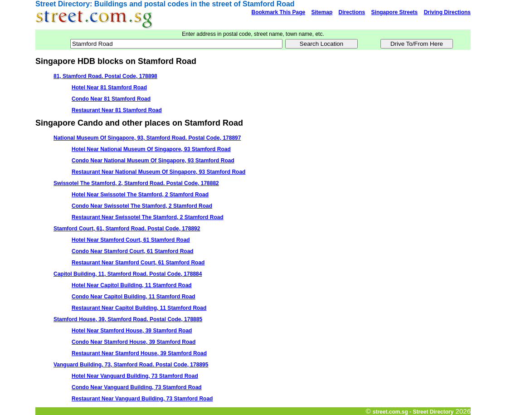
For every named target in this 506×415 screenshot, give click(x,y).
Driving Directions (447, 12)
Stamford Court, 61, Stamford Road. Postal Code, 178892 (127, 228)
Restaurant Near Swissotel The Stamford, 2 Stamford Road (148, 217)
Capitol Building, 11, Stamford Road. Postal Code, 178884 (128, 274)
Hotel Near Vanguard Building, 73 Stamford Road (135, 376)
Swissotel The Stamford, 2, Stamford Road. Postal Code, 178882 (136, 183)
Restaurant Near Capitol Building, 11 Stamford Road (139, 308)
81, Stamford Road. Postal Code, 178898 (105, 76)
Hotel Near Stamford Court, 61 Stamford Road (131, 240)
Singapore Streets (394, 12)
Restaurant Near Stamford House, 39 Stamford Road (139, 353)
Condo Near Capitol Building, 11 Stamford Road (133, 296)
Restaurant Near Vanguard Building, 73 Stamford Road (142, 398)
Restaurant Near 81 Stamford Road (117, 110)
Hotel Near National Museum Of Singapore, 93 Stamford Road (151, 149)
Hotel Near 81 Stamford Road (109, 87)
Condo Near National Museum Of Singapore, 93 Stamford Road (153, 160)
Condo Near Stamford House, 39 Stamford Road (133, 342)
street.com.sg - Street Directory (413, 412)
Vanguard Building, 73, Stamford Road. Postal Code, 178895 (131, 364)
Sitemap (322, 12)
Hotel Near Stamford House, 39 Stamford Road (132, 330)
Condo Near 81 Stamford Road (111, 99)
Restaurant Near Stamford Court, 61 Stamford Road (138, 262)
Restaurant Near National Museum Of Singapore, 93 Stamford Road (158, 172)
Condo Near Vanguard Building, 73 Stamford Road (137, 387)
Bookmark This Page (278, 12)
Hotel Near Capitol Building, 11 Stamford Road (132, 285)
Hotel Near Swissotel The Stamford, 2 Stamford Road (140, 194)
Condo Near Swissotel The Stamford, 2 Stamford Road (142, 206)
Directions (352, 12)
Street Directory (62, 4)
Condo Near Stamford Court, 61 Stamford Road (133, 251)
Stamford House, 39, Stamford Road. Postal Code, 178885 (128, 319)
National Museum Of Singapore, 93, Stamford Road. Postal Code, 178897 (147, 138)
